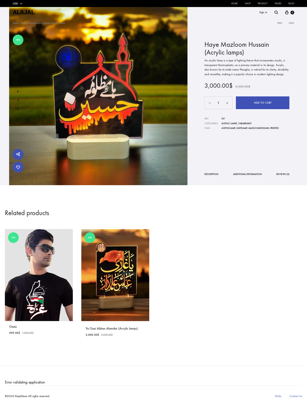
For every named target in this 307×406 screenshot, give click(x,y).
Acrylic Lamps (229, 123)
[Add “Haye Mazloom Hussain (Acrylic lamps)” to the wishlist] (18, 167)
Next (291, 23)
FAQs (278, 396)
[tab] (211, 175)
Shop (248, 3)
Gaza (13, 326)
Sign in (263, 12)
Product (263, 3)
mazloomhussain (258, 128)
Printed (274, 128)
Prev (279, 23)
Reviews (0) (282, 174)
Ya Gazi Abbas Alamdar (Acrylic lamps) (112, 328)
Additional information (247, 174)
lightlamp (241, 128)
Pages (278, 3)
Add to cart (263, 102)
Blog (291, 3)
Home (234, 3)
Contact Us (295, 396)
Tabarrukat (245, 123)
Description (211, 174)
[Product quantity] (218, 103)
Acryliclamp (228, 128)
